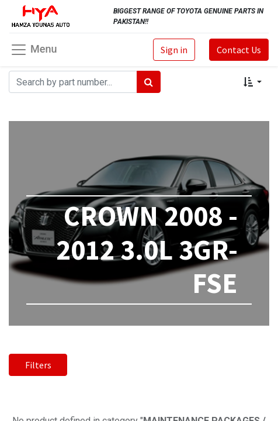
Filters (38, 365)
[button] (252, 82)
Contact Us (239, 50)
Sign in (174, 50)
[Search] (149, 82)
